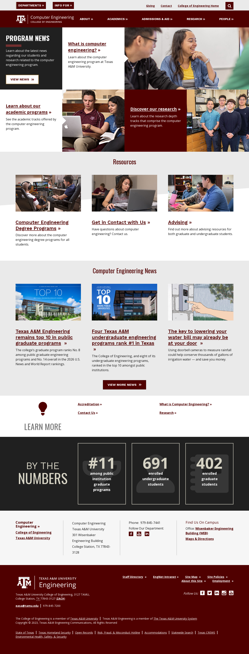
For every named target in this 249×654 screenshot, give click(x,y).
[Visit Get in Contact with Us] (124, 193)
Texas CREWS (206, 632)
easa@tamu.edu (27, 606)
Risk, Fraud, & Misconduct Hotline (118, 632)
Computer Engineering (26, 524)
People (226, 19)
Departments (32, 5)
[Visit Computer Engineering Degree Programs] (48, 193)
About (86, 19)
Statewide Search (182, 632)
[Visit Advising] (200, 193)
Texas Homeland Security (55, 632)
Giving (150, 6)
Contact (166, 6)
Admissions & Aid (157, 19)
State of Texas (25, 632)
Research (196, 19)
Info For (66, 5)
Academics (117, 19)
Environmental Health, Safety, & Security (41, 636)
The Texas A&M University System (175, 618)
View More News (124, 385)
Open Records (84, 632)
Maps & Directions (200, 539)
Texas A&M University (33, 538)
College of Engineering (34, 532)
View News (22, 79)
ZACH (60, 599)
